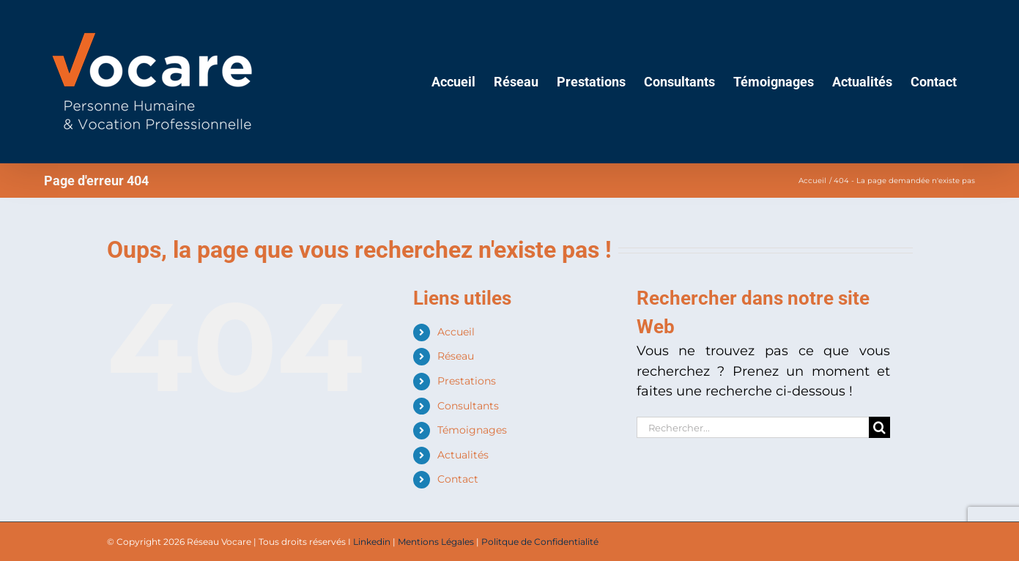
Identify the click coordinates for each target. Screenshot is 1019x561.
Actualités (463, 454)
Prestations (466, 380)
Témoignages (472, 429)
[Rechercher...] (753, 427)
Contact (457, 479)
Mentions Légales (436, 541)
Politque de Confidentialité (540, 541)
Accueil (456, 331)
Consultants (468, 405)
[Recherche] (879, 427)
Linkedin (371, 541)
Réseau (455, 356)
